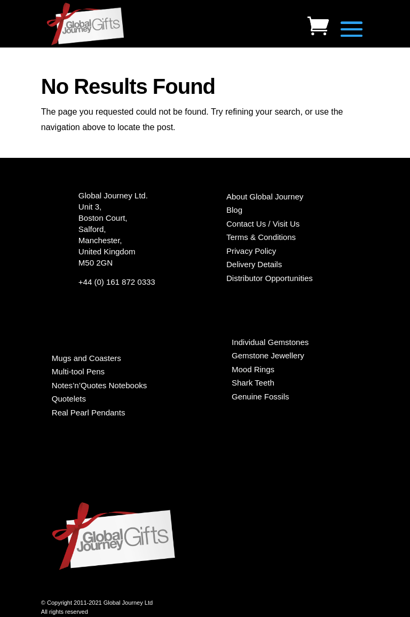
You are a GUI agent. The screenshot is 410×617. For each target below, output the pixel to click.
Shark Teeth (253, 382)
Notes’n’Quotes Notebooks (99, 385)
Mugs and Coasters (86, 358)
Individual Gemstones (270, 342)
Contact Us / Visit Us (262, 223)
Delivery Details (254, 264)
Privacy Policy (251, 250)
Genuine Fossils (260, 396)
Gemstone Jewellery (268, 355)
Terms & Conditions (261, 237)
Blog (234, 209)
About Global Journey (264, 196)
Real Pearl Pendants (88, 412)
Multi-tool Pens (78, 371)
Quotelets (69, 398)
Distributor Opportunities (269, 278)
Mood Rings (253, 369)
